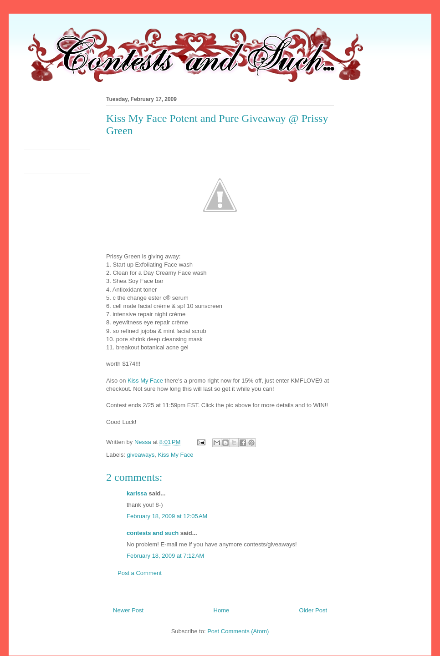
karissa (137, 493)
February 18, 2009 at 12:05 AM (167, 516)
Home (222, 610)
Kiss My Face (145, 380)
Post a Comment (140, 573)
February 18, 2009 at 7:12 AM (165, 555)
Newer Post (128, 610)
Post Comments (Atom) (238, 631)
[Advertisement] (190, 120)
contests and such (153, 533)
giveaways (141, 454)
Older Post (313, 610)
